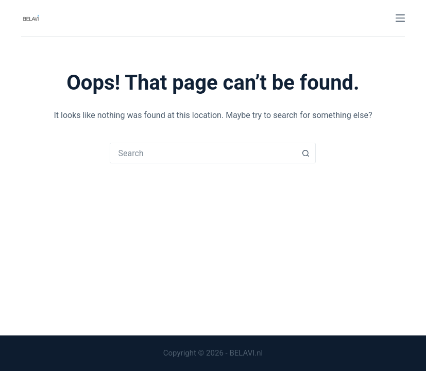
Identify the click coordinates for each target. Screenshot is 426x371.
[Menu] (400, 18)
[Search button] (305, 153)
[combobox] (203, 153)
